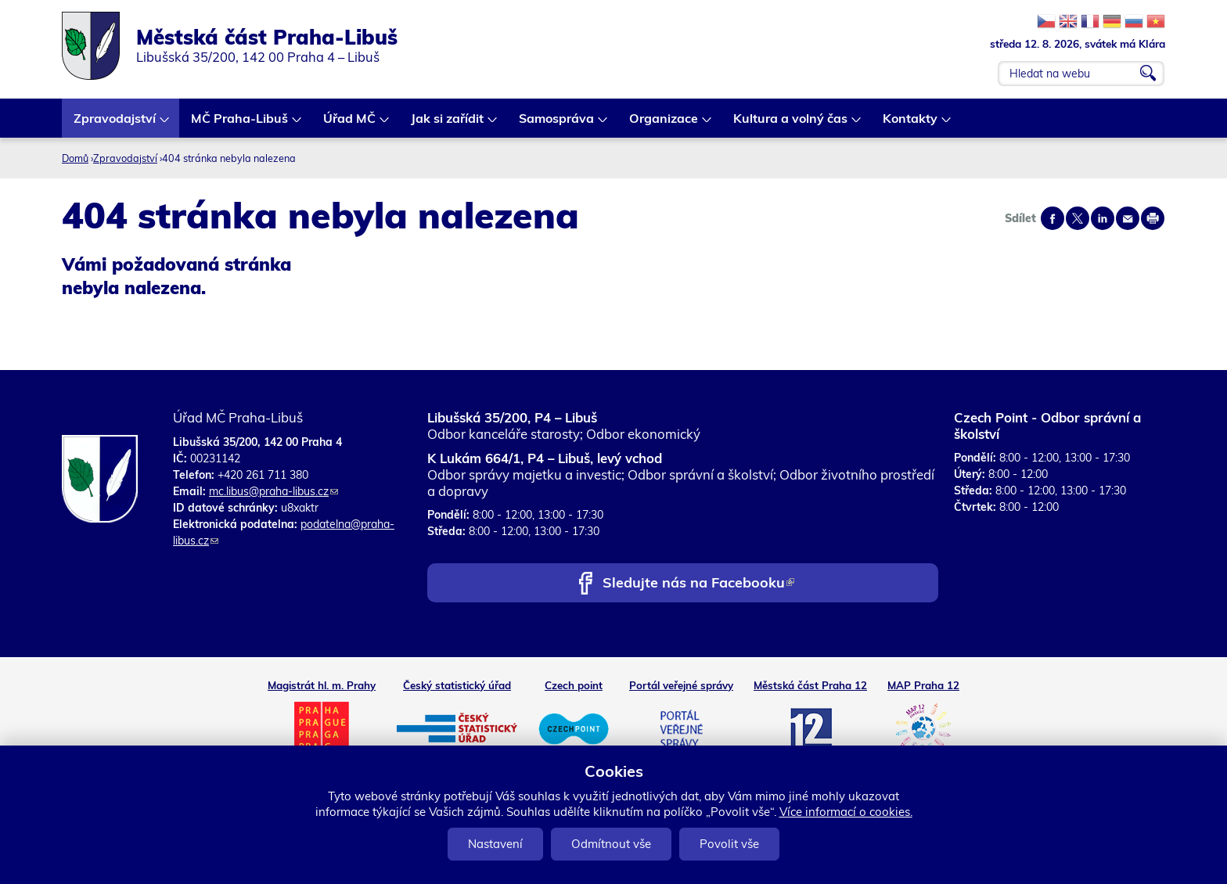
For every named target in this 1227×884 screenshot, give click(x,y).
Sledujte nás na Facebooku (698, 584)
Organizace (664, 124)
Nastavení (495, 843)
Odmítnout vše (611, 843)
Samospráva (557, 124)
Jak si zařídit (448, 124)
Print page (1152, 218)
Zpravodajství (115, 124)
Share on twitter (1077, 218)
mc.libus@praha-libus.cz (273, 491)
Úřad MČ (350, 124)
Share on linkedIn (1102, 218)
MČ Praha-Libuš (240, 124)
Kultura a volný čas (791, 124)
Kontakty (911, 124)
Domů (75, 158)
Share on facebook (1052, 218)
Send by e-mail (1127, 218)
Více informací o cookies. (845, 811)
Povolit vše (729, 843)
